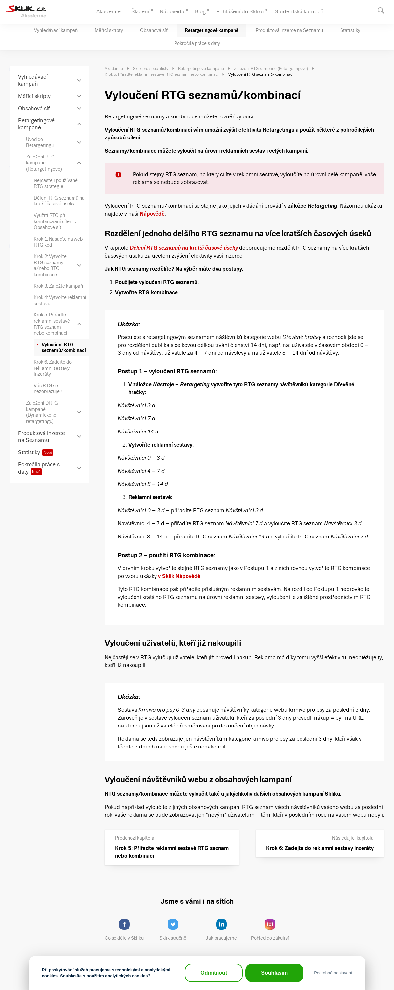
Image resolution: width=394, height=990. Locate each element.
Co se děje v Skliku (126, 930)
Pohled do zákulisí (272, 930)
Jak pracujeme (225, 930)
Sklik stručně (178, 930)
